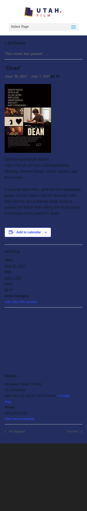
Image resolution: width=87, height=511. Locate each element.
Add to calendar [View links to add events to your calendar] (28, 232)
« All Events (15, 43)
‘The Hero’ (73, 431)
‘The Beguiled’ (16, 431)
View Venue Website (19, 419)
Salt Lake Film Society (21, 302)
